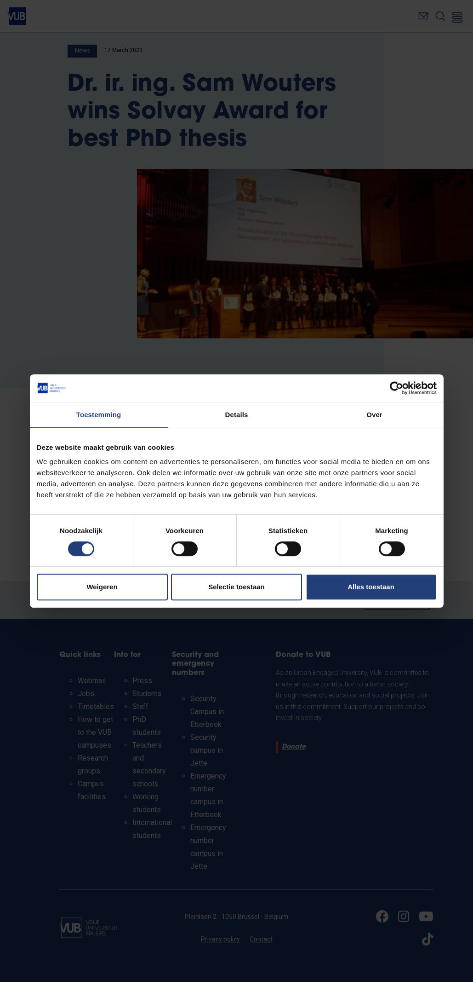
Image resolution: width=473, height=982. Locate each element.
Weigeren (101, 587)
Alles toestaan (371, 587)
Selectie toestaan (236, 587)
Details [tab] (236, 414)
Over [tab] (374, 414)
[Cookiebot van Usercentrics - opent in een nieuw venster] (396, 388)
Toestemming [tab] (98, 414)
